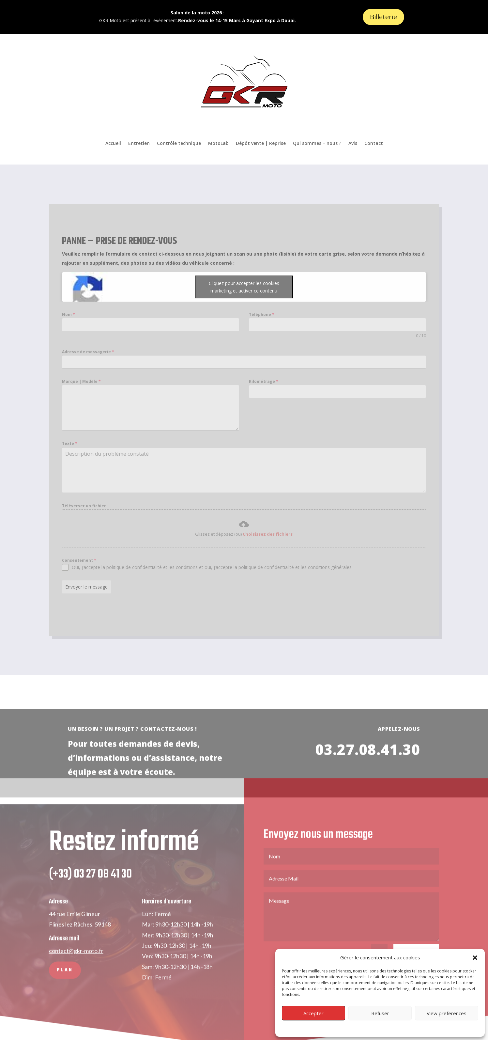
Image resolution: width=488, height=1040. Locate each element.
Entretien (139, 143)
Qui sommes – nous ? (317, 143)
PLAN (65, 981)
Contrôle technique (179, 143)
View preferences (446, 1013)
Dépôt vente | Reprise (261, 143)
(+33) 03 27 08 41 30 (90, 885)
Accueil (113, 143)
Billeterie (383, 16)
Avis (352, 143)
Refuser (380, 1013)
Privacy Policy (380, 1028)
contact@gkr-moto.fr (76, 962)
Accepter (313, 1013)
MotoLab (218, 143)
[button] (475, 957)
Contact (373, 143)
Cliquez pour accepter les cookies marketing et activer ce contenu (162, 287)
